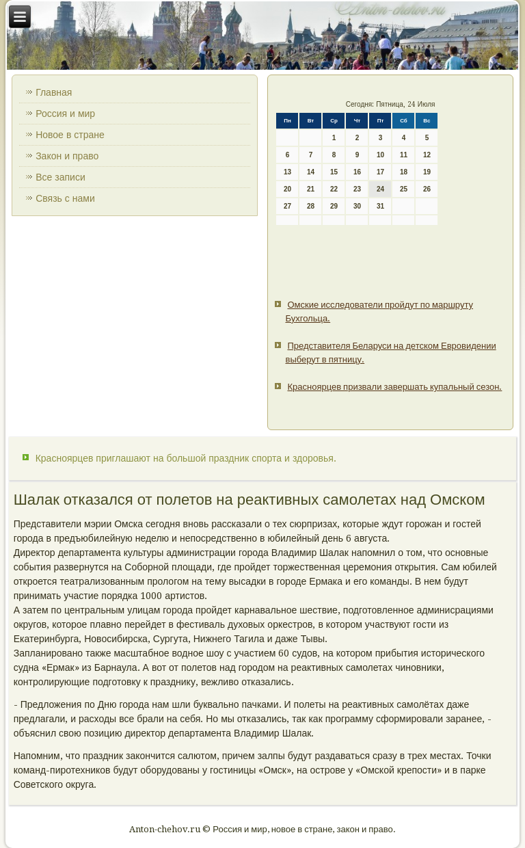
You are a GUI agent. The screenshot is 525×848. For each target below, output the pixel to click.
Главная (54, 92)
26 (427, 189)
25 (403, 189)
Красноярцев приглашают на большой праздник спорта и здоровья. (186, 458)
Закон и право (67, 155)
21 (310, 189)
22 (334, 189)
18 (403, 172)
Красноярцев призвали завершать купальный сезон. (394, 387)
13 (287, 172)
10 (380, 155)
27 (287, 206)
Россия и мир (65, 113)
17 (380, 172)
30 (357, 206)
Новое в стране (70, 134)
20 (287, 189)
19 (427, 172)
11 (403, 155)
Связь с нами (65, 198)
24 (380, 189)
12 (427, 155)
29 (334, 206)
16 (357, 172)
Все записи (60, 177)
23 (357, 189)
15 (334, 172)
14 (310, 172)
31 (380, 206)
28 (310, 206)
